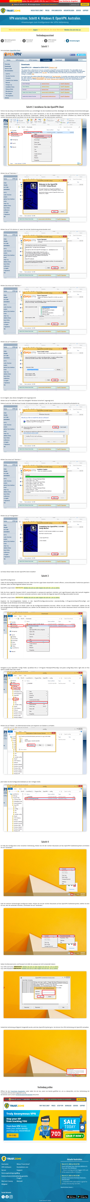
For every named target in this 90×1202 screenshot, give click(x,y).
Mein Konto (85, 4)
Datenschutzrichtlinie (9, 1176)
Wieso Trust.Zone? (37, 10)
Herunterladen (69, 10)
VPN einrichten (56, 10)
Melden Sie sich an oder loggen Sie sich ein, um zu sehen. (42, 588)
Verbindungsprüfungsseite (24, 1094)
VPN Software (6, 1167)
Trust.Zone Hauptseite (18, 1091)
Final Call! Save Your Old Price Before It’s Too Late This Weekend (74, 1167)
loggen (35, 30)
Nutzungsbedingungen (9, 1173)
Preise (47, 10)
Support (85, 10)
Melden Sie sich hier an (72, 30)
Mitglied (4, 1184)
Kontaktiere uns (22, 1167)
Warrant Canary (7, 1181)
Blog (18, 1173)
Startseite (4, 1164)
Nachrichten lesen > (67, 1187)
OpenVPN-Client (15, 50)
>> (69, 1)
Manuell (19, 1181)
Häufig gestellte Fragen (22, 1177)
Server (78, 10)
